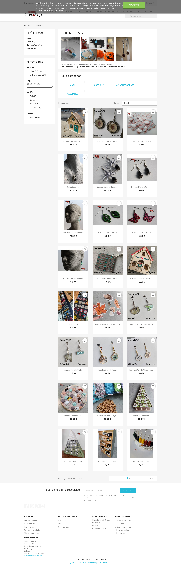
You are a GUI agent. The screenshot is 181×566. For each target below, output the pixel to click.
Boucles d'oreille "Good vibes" (141, 370)
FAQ (59, 524)
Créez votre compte (123, 527)
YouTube (32, 506)
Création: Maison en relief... (141, 278)
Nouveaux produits (32, 530)
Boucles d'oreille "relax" (73, 370)
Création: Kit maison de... (73, 141)
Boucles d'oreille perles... (141, 187)
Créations (35, 33)
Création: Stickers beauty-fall (107, 324)
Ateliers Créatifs (31, 521)
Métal (34, 104)
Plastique (35, 108)
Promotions (29, 527)
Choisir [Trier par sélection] (140, 103)
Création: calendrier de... (141, 416)
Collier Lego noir (73, 187)
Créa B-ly (31, 41)
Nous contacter (64, 527)
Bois (33, 96)
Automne (35, 118)
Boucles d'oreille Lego (142, 461)
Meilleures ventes (31, 533)
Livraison (96, 525)
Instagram (42, 506)
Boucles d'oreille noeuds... (107, 187)
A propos (62, 521)
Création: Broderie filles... (73, 416)
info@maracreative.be (33, 556)
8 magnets (73, 324)
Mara (29, 38)
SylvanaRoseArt (34, 45)
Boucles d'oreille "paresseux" (142, 324)
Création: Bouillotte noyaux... (108, 416)
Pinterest (37, 506)
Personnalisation (59, 10)
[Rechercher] (141, 16)
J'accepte (134, 5)
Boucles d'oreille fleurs (107, 370)
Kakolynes (31, 48)
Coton (34, 100)
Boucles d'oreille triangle (73, 233)
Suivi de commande (123, 521)
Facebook (26, 506)
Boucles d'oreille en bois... (107, 233)
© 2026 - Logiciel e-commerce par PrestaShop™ (90, 563)
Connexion (119, 524)
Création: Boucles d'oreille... (107, 278)
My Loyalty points (122, 530)
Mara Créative (38, 71)
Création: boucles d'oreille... (107, 141)
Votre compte (122, 516)
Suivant (151, 478)
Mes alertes (120, 533)
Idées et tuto (29, 524)
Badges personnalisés (141, 141)
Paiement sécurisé (100, 529)
